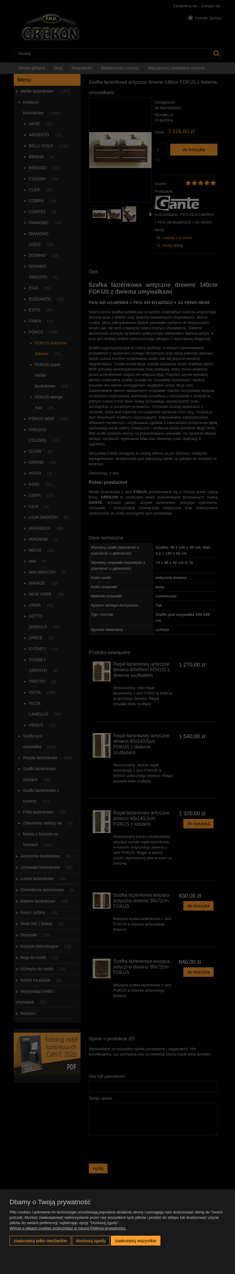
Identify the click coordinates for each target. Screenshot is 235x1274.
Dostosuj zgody (91, 1240)
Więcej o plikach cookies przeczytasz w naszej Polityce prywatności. (68, 1228)
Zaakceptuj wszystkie (135, 1240)
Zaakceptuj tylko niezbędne (40, 1240)
